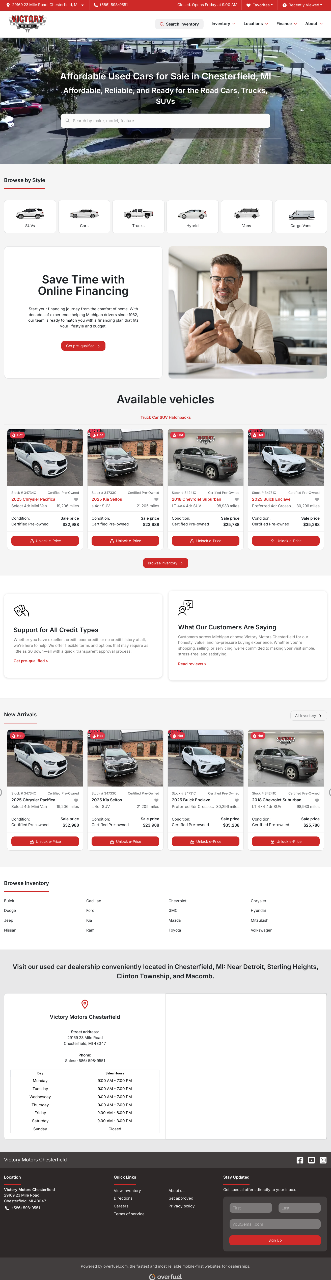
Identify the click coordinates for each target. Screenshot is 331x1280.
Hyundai (258, 910)
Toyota (175, 930)
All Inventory (308, 715)
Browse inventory (165, 563)
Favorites (258, 5)
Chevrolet (177, 900)
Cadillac (93, 900)
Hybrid (192, 216)
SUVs (30, 216)
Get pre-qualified (83, 345)
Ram (90, 930)
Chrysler (258, 900)
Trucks (138, 216)
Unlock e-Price (45, 540)
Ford (90, 910)
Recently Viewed (301, 5)
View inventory (127, 1190)
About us (176, 1190)
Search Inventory (179, 24)
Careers (121, 1206)
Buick (9, 900)
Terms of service (129, 1213)
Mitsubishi (260, 920)
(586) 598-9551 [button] (111, 4)
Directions (123, 1198)
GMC (173, 910)
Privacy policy (182, 1206)
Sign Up (275, 1240)
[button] (47, 5)
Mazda (175, 920)
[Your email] (275, 1224)
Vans (247, 216)
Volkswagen (261, 930)
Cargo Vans (301, 216)
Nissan (10, 930)
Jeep (8, 920)
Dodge (10, 910)
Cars (84, 216)
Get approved (181, 1198)
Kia (89, 920)
